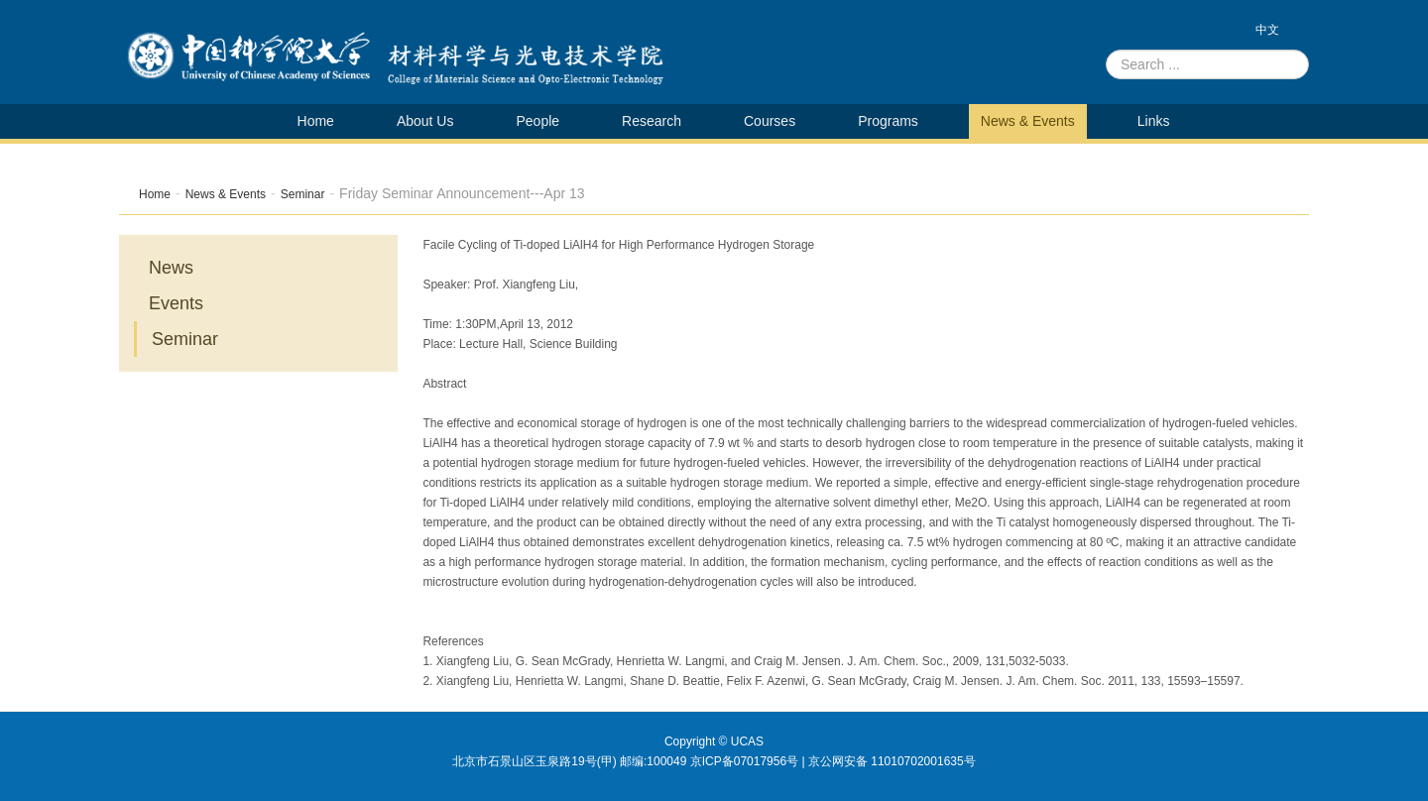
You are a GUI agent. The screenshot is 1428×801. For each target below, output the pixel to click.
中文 (1267, 30)
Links (1153, 121)
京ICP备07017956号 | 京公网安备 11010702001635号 (833, 761)
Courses (769, 121)
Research (651, 121)
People (537, 121)
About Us (425, 121)
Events (176, 303)
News (171, 268)
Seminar (303, 194)
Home (316, 121)
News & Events (1028, 121)
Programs (888, 121)
